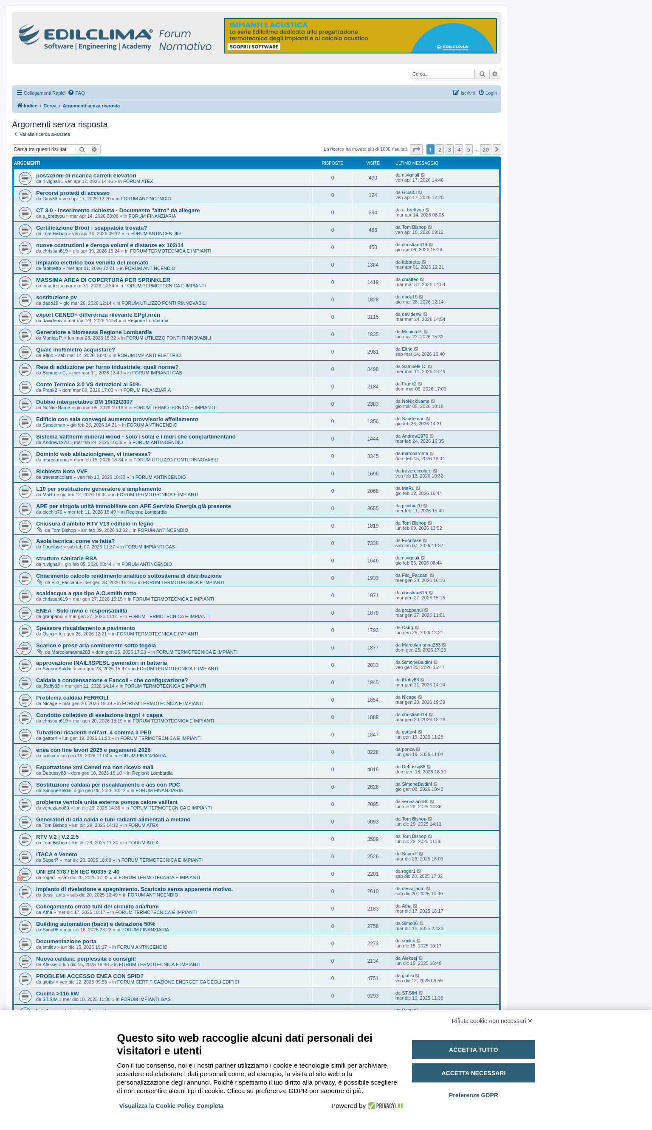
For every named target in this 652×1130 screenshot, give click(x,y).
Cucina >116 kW (57, 993)
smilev (49, 947)
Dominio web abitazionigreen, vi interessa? (93, 454)
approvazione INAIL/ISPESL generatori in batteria (101, 663)
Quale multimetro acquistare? (75, 349)
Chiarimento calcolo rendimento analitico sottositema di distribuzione (129, 576)
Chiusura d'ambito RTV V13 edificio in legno (94, 523)
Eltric (47, 355)
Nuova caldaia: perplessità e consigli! (86, 959)
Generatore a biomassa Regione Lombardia (94, 332)
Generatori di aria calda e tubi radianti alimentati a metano (113, 819)
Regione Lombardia (147, 320)
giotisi (48, 981)
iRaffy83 (50, 686)
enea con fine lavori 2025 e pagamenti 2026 (93, 750)
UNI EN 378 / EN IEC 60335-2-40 (77, 872)
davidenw (52, 320)
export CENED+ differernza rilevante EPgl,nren (98, 315)
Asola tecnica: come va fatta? (75, 541)
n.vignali (50, 181)
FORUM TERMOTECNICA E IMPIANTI (171, 250)
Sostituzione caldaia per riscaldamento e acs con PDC (108, 784)
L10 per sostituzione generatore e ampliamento (98, 489)
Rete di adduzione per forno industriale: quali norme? (107, 367)
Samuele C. (54, 372)
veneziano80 (55, 807)
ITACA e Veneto (56, 854)
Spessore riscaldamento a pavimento (85, 628)
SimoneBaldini (57, 668)
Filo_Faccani (64, 582)
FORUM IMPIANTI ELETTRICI (149, 355)
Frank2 (49, 390)
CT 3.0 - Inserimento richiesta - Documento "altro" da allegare (118, 210)
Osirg (48, 633)
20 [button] (486, 149)
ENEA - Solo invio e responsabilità (81, 610)
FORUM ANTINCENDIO (146, 198)
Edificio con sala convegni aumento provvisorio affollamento (117, 419)
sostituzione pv (56, 297)
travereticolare (57, 477)
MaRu (48, 494)
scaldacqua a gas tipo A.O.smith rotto (86, 593)
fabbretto (51, 268)
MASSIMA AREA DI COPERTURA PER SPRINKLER (103, 280)
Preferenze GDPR (473, 1095)
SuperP (50, 860)
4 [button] (458, 149)
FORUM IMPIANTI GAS (157, 372)
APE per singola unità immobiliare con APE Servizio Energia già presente (133, 506)
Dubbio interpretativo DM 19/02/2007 (84, 402)
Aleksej (49, 964)
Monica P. (52, 337)
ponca (48, 755)
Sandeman (53, 424)
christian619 (55, 250)
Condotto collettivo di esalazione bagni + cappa (99, 715)
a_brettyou (53, 216)
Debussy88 (54, 773)
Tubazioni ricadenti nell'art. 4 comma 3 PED (94, 732)
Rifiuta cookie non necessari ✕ (492, 1021)
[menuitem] (76, 93)
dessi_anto (53, 894)
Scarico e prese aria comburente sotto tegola (96, 645)
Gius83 (49, 198)
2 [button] (439, 149)
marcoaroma (55, 459)
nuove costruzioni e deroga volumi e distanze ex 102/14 (109, 245)
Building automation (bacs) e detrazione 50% (95, 924)
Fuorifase (52, 546)
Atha (47, 912)
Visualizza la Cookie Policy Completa (171, 1105)
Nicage (49, 703)
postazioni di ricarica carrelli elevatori (86, 175)
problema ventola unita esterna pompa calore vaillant (107, 802)
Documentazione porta (66, 941)
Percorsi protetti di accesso (73, 193)
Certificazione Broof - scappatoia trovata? (91, 228)
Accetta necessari (473, 1073)
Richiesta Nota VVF (61, 471)
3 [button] (449, 149)
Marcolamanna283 (70, 652)
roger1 (49, 877)
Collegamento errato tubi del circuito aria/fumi (97, 906)
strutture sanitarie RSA (66, 558)
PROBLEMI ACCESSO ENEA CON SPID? (90, 976)
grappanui (52, 616)
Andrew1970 (55, 442)
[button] (416, 149)
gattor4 (49, 738)
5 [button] (468, 149)
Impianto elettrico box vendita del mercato (92, 262)
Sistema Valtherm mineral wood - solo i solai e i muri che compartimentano (136, 436)
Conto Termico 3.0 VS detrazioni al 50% (88, 384)
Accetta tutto (473, 1049)
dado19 (50, 303)
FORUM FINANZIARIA (152, 216)
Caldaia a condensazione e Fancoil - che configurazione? (112, 680)
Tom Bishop (54, 233)
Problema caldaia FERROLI (72, 697)
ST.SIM (49, 999)
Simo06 (50, 929)
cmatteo (50, 285)
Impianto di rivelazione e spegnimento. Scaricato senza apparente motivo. (134, 889)
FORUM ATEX (138, 181)
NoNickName (56, 407)
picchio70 (52, 511)
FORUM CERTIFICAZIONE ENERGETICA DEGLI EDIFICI (178, 981)
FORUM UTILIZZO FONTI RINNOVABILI (163, 303)
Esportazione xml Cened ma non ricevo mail (94, 767)
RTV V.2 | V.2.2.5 (57, 837)
